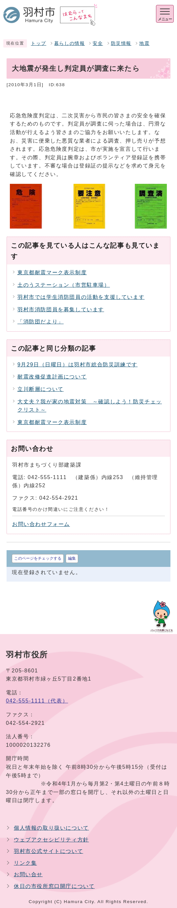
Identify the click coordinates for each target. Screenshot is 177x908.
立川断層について (40, 389)
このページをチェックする (37, 558)
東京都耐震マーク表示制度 (52, 272)
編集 (72, 558)
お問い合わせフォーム (41, 524)
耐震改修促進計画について (52, 376)
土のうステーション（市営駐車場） (63, 285)
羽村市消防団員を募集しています (60, 309)
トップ (38, 43)
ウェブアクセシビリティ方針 (51, 839)
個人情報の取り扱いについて (51, 828)
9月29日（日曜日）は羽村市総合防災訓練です (77, 364)
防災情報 (121, 43)
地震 (144, 43)
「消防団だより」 (40, 321)
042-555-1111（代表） (37, 701)
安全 (98, 43)
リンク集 (25, 863)
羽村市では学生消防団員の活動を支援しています (80, 297)
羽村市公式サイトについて (48, 851)
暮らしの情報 (69, 43)
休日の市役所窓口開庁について (54, 886)
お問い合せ (28, 874)
